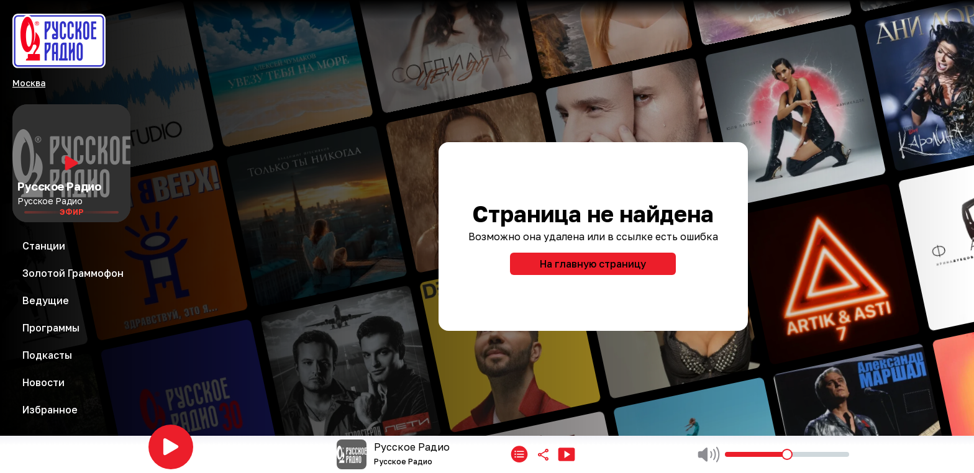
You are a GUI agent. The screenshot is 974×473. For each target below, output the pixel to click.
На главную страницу (593, 264)
